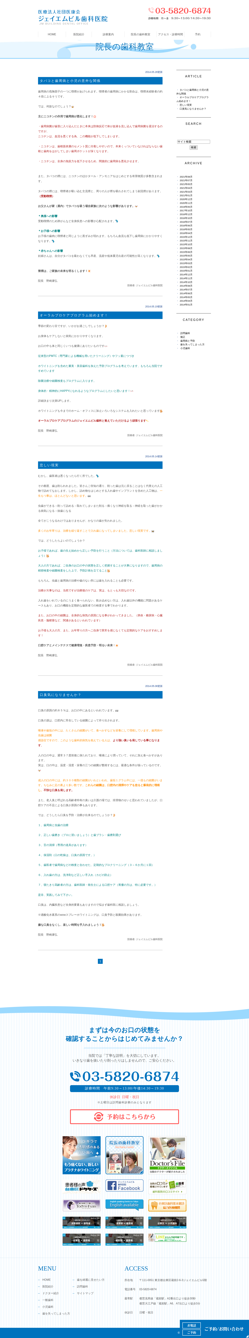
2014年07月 (186, 289)
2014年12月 (186, 274)
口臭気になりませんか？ (61, 695)
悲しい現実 (49, 465)
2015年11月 (186, 240)
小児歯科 (185, 348)
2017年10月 (186, 210)
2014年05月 (186, 297)
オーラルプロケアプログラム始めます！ (74, 315)
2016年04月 (186, 233)
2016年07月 (186, 222)
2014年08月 (186, 286)
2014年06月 (186, 293)
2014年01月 (186, 304)
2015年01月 (186, 270)
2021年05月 (186, 184)
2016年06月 (186, 225)
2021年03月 (186, 192)
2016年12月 (186, 214)
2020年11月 (186, 203)
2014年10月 (186, 282)
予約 (197, 34)
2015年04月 (186, 259)
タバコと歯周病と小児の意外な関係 (70, 81)
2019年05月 (186, 207)
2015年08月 (186, 248)
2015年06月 (186, 252)
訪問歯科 (185, 333)
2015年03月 (186, 263)
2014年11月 (186, 278)
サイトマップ (85, 1293)
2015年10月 (186, 244)
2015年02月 (186, 267)
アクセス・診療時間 (170, 34)
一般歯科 (47, 1300)
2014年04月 (186, 301)
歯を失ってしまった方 (192, 344)
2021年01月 (186, 195)
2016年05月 (186, 229)
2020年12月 (186, 199)
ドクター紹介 (50, 1293)
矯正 (182, 337)
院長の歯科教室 (140, 34)
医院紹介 (47, 1286)
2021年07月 (186, 180)
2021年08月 (186, 176)
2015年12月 (186, 237)
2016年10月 (186, 218)
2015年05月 (186, 255)
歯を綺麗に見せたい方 (91, 1279)
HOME (52, 34)
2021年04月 (186, 188)
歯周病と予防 (187, 341)
